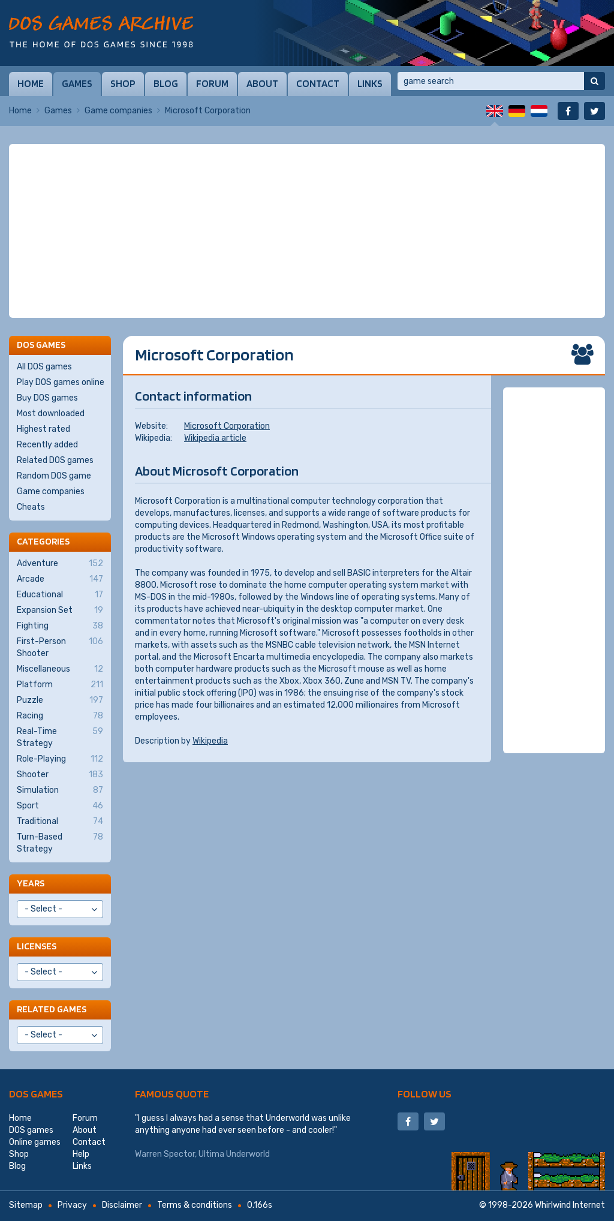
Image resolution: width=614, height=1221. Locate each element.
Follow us (425, 1093)
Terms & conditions (194, 1205)
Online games (35, 1142)
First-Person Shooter (60, 647)
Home (30, 83)
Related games (51, 1009)
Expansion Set (60, 610)
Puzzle (60, 700)
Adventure (60, 564)
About (262, 83)
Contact (317, 83)
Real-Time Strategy (60, 737)
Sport (60, 806)
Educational (60, 595)
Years (30, 883)
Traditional (60, 822)
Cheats (31, 507)
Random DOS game (54, 476)
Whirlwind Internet (570, 1205)
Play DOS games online (60, 382)
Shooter (60, 775)
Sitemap (26, 1205)
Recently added (47, 445)
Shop (123, 83)
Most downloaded (51, 413)
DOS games (36, 1093)
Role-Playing (60, 759)
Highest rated (43, 429)
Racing (60, 716)
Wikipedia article (215, 438)
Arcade (60, 579)
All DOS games (44, 367)
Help (81, 1154)
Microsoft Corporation (227, 426)
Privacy (72, 1205)
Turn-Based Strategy (60, 842)
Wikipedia (210, 741)
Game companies (118, 111)
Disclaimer (122, 1205)
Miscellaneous (60, 669)
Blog (166, 83)
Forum (212, 83)
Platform (60, 685)
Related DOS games (55, 460)
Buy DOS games (47, 398)
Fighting (60, 626)
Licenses (36, 946)
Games (77, 83)
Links (370, 83)
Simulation (60, 790)
